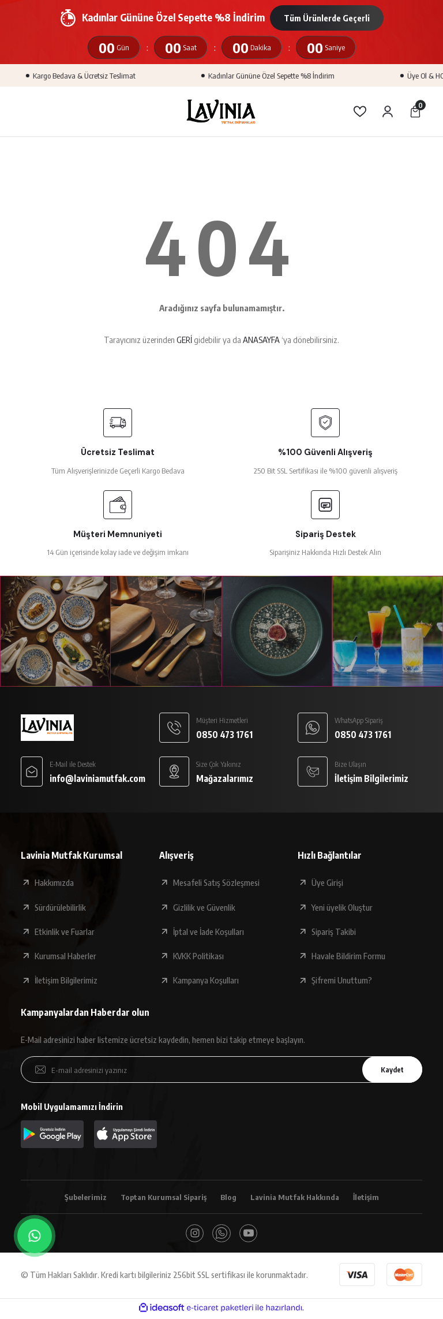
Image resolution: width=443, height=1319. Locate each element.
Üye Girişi (327, 882)
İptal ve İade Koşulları (208, 931)
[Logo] (221, 111)
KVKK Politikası (198, 956)
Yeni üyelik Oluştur (342, 907)
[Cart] (415, 111)
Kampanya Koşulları (206, 980)
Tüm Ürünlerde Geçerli (327, 18)
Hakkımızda (54, 882)
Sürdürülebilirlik (60, 907)
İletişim (374, 1197)
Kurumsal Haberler (65, 956)
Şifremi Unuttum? (341, 980)
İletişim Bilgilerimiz (66, 980)
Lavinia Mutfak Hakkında (299, 1197)
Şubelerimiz (78, 1197)
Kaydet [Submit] (388, 1069)
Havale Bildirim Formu (348, 956)
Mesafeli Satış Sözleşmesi (216, 882)
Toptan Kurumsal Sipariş (160, 1197)
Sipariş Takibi (333, 931)
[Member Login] (388, 111)
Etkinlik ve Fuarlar (65, 931)
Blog (229, 1197)
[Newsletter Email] (221, 1069)
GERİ (184, 339)
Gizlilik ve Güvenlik (204, 907)
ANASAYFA (261, 339)
